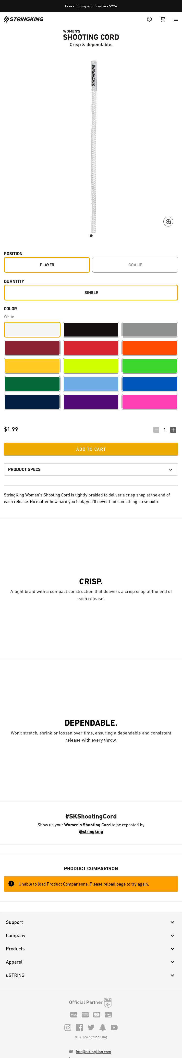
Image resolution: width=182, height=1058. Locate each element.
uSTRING (91, 975)
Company (91, 935)
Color (10, 308)
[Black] (91, 330)
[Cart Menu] (163, 19)
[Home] (24, 19)
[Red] (91, 348)
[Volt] (91, 366)
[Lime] (149, 366)
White (9, 316)
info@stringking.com (93, 1051)
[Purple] (91, 402)
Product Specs (91, 469)
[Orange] (149, 348)
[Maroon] (32, 348)
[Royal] (149, 384)
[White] (32, 330)
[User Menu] (149, 19)
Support (91, 922)
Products (91, 948)
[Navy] (32, 402)
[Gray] (149, 330)
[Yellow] (32, 366)
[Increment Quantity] (173, 430)
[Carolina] (91, 384)
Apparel (91, 962)
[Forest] (32, 384)
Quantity (14, 281)
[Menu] (176, 19)
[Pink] (149, 402)
